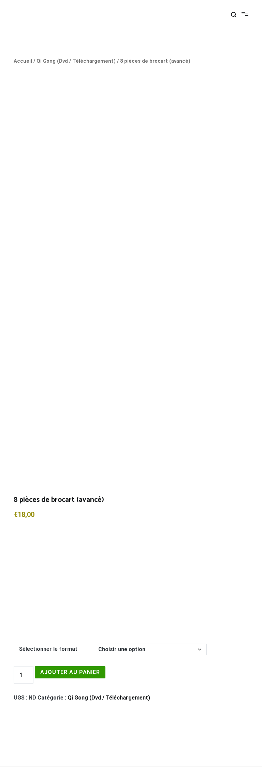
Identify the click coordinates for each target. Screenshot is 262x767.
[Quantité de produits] (23, 675)
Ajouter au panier (70, 672)
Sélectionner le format (48, 649)
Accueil (23, 61)
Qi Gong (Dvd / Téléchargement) (76, 61)
